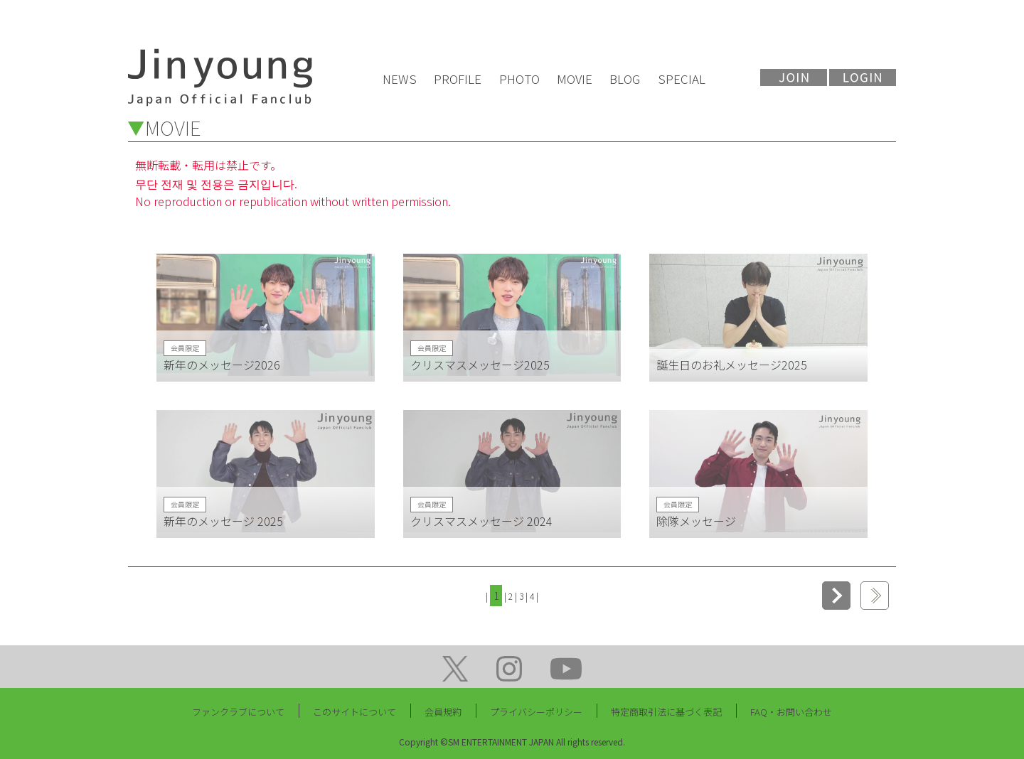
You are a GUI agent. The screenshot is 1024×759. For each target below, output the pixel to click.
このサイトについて (354, 711)
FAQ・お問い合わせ (791, 711)
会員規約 (443, 711)
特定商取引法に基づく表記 (666, 711)
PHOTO (519, 78)
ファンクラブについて (238, 711)
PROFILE (457, 78)
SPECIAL (681, 78)
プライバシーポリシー (536, 711)
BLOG (624, 78)
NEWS (400, 78)
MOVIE (574, 78)
